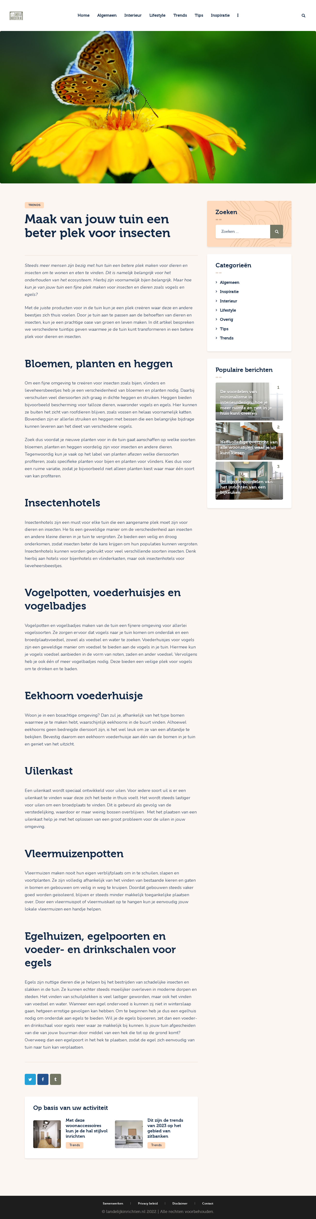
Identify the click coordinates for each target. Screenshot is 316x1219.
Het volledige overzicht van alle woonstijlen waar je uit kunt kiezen (249, 450)
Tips (224, 331)
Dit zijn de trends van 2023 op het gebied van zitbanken (166, 1128)
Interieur (228, 302)
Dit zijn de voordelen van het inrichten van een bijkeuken (246, 490)
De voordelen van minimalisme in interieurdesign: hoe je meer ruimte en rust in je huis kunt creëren (246, 405)
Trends (34, 205)
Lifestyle (228, 311)
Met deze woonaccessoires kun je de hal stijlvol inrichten (84, 1128)
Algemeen (229, 282)
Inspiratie (229, 292)
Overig (226, 321)
